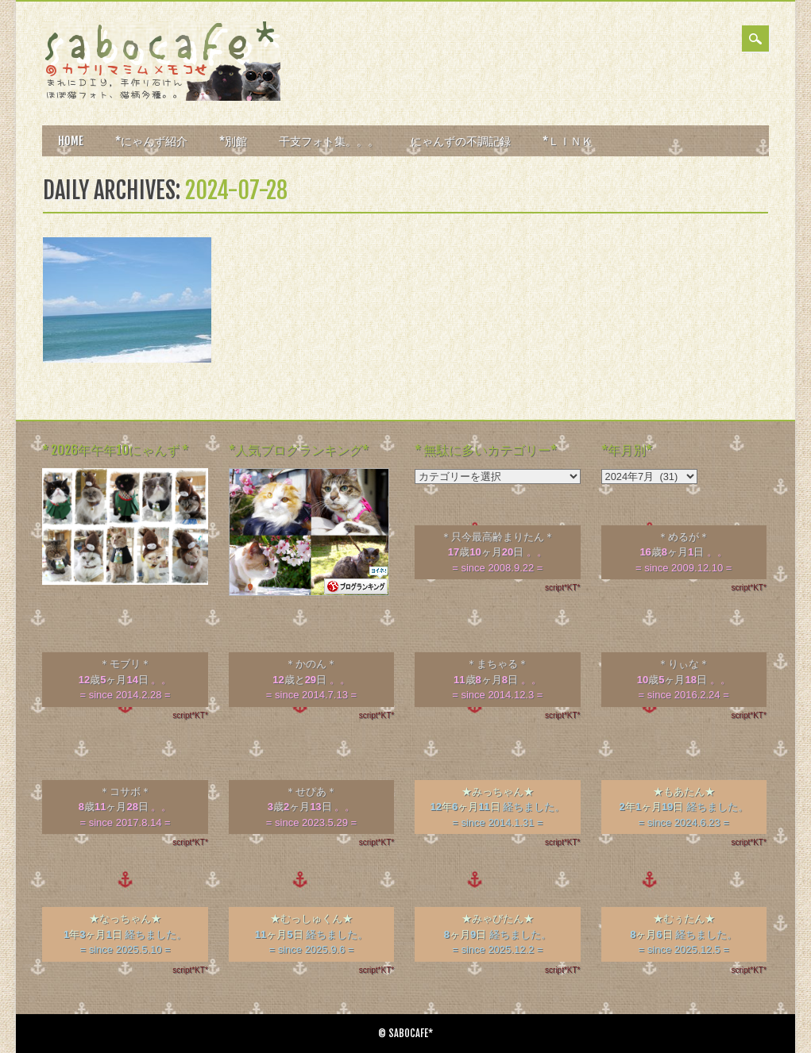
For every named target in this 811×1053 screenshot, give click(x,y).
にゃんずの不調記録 (461, 141)
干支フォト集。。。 (329, 141)
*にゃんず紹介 (151, 141)
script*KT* (562, 587)
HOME (70, 141)
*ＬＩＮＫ (568, 141)
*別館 (233, 141)
